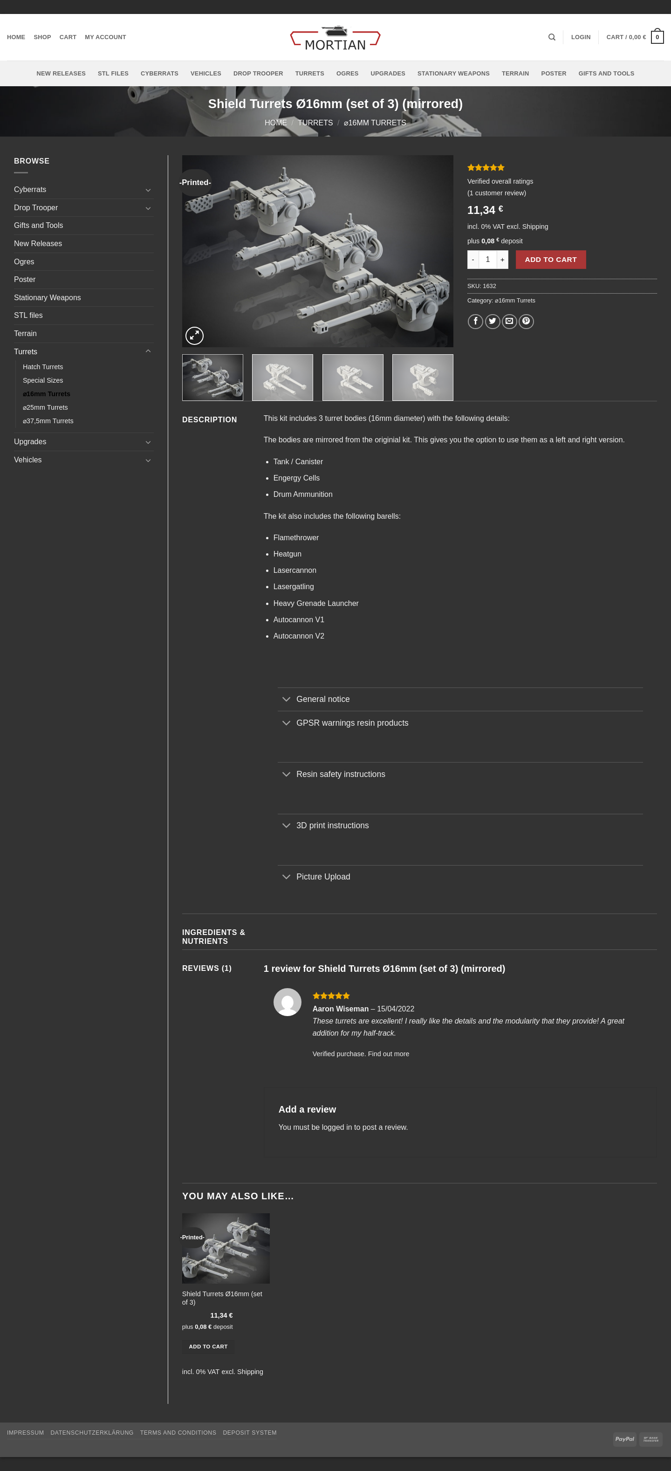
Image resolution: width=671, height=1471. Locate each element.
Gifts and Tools (607, 73)
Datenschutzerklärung (92, 1433)
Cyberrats (159, 73)
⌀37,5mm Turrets (48, 421)
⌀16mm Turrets (375, 123)
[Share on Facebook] (475, 322)
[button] (581, 37)
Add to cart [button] (208, 1346)
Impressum (25, 1433)
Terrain (515, 73)
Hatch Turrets (43, 367)
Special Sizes (43, 380)
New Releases (61, 73)
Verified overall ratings (500, 181)
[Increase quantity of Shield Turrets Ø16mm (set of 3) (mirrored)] (502, 259)
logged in (337, 1127)
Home (16, 37)
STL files (113, 73)
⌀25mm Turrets (45, 407)
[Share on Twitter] (492, 322)
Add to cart (551, 259)
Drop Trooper (258, 73)
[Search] (551, 37)
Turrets (309, 73)
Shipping (535, 226)
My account (105, 37)
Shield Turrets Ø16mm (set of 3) (222, 1298)
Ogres (347, 73)
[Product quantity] (488, 259)
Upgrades (387, 73)
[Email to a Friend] (509, 322)
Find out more (389, 1054)
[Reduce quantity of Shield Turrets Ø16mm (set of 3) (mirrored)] (473, 259)
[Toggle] (148, 189)
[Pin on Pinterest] (526, 322)
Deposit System (250, 1433)
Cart (68, 37)
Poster (554, 73)
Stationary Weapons (454, 73)
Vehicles (206, 73)
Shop (42, 37)
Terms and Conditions (178, 1433)
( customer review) (496, 193)
